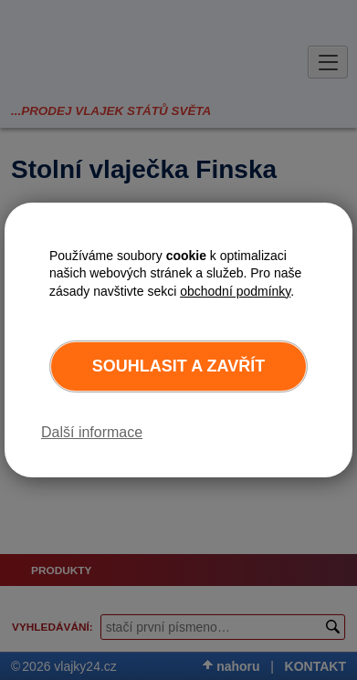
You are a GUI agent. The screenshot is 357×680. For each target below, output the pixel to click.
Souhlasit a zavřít (178, 366)
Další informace (91, 432)
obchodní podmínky (235, 291)
